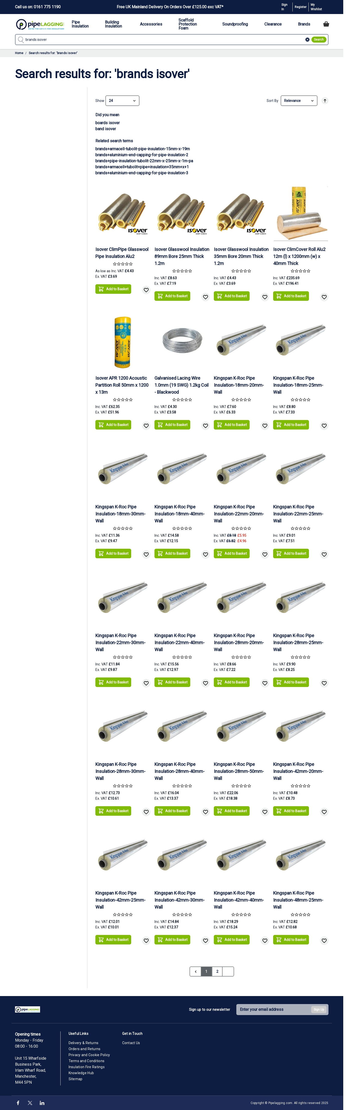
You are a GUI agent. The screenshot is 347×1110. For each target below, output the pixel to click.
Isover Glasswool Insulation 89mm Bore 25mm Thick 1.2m (181, 256)
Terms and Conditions (87, 1061)
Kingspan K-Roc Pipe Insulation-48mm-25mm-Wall (298, 900)
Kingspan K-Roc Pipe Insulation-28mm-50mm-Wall (239, 771)
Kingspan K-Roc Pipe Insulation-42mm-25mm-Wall (120, 900)
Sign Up (319, 1009)
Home (19, 53)
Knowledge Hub (81, 1073)
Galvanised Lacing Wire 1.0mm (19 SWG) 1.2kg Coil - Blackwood (181, 385)
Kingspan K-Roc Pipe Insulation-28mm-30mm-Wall (120, 771)
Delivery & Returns (84, 1043)
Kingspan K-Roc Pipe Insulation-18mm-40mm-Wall (179, 513)
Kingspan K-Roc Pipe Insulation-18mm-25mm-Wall (298, 385)
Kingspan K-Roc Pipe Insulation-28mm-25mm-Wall (298, 642)
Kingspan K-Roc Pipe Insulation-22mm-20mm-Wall (239, 513)
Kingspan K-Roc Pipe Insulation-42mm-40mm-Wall (239, 900)
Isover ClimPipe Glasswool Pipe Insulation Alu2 (121, 253)
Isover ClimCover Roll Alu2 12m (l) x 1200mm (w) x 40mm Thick (299, 256)
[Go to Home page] (40, 24)
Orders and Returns (85, 1049)
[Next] (228, 971)
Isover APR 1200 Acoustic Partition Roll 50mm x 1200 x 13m (121, 385)
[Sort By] (299, 100)
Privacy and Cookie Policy (89, 1055)
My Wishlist (316, 7)
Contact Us (131, 1043)
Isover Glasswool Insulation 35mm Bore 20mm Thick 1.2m (241, 256)
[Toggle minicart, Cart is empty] (326, 24)
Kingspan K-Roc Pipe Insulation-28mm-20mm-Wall (239, 642)
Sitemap (76, 1079)
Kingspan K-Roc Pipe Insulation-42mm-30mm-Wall (179, 900)
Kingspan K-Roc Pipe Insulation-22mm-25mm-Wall (298, 513)
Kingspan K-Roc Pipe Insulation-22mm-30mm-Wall (120, 642)
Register (300, 7)
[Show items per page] (122, 100)
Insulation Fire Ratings (87, 1067)
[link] (195, 971)
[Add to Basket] (113, 289)
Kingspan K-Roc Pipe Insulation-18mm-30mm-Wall (120, 513)
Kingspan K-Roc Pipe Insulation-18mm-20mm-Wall (239, 385)
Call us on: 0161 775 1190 (38, 7)
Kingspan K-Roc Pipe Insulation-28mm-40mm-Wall (179, 771)
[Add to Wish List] (146, 290)
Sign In (284, 7)
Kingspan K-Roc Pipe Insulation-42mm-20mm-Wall (298, 771)
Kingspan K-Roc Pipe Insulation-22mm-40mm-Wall (179, 642)
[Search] (318, 40)
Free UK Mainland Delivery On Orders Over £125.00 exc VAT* (170, 7)
